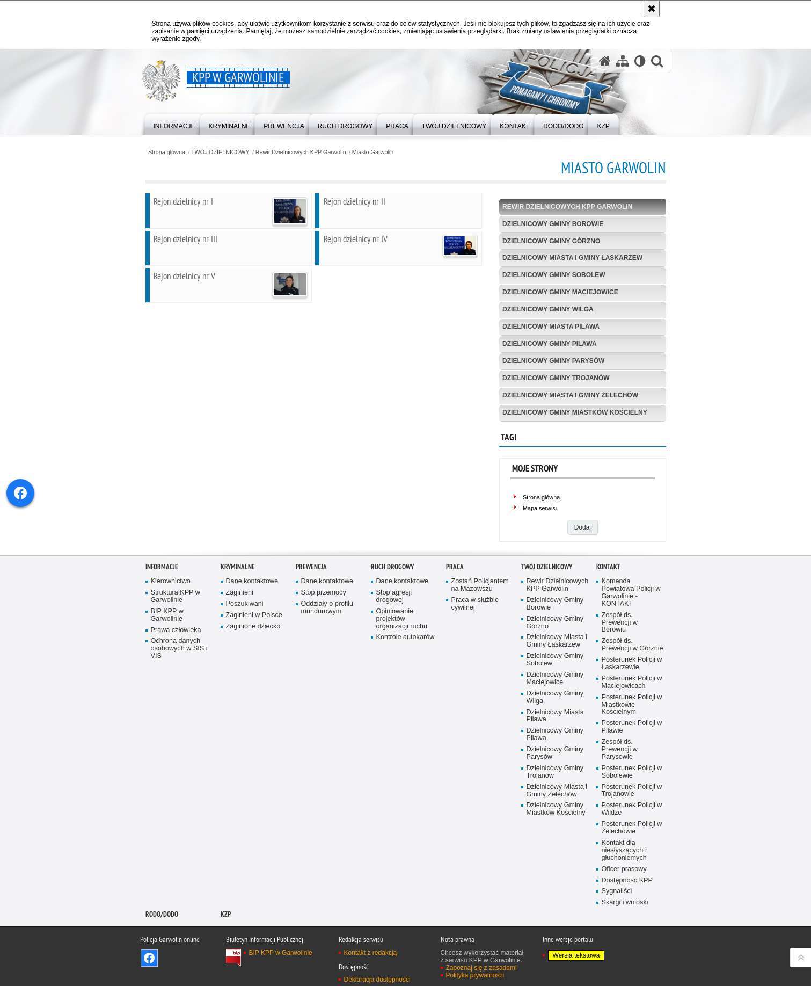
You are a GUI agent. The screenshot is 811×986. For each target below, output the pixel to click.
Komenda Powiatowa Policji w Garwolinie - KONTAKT (631, 638)
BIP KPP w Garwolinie (167, 661)
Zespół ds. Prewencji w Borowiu (620, 668)
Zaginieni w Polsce (254, 660)
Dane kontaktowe (252, 627)
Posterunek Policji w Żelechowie (632, 873)
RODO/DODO (161, 960)
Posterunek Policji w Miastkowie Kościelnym (632, 751)
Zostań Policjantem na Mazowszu (480, 631)
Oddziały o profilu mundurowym (327, 653)
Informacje (161, 612)
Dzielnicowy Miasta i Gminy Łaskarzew (572, 258)
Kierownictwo (171, 627)
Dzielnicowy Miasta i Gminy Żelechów (570, 395)
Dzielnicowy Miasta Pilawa (551, 326)
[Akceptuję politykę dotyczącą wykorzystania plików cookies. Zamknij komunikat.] (652, 8)
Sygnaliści (617, 936)
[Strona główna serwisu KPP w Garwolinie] (605, 61)
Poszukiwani (245, 649)
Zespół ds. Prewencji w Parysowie (620, 795)
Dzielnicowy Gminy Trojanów (556, 378)
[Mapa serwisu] (622, 61)
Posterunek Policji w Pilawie (632, 772)
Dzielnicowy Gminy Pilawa (549, 343)
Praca (455, 612)
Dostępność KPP (627, 925)
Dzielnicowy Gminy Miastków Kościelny (574, 412)
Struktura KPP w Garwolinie (175, 642)
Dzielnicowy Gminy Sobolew (553, 275)
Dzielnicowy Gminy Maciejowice (560, 292)
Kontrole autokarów (405, 682)
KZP (226, 960)
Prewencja (311, 612)
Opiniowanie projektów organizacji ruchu (401, 665)
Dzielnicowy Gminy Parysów (553, 361)
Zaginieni (239, 638)
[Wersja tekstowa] (640, 61)
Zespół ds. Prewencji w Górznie (632, 690)
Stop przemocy (323, 638)
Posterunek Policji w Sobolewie (632, 817)
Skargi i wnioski (625, 948)
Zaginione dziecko (253, 671)
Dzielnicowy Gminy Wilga (548, 309)
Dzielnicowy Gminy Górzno (551, 241)
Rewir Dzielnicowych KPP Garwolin (300, 152)
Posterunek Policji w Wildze (632, 854)
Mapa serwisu (541, 508)
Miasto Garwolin (372, 152)
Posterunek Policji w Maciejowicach (632, 728)
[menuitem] (174, 123)
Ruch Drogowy (392, 612)
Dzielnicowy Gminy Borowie (552, 224)
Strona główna (166, 152)
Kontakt (608, 612)
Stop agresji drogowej (394, 642)
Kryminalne (238, 612)
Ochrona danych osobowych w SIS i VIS (179, 694)
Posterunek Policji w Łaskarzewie (632, 709)
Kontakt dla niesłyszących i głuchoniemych (624, 896)
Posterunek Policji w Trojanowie (632, 836)
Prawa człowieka (176, 675)
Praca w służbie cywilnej (475, 649)
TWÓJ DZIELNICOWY (220, 152)
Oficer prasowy (624, 914)
